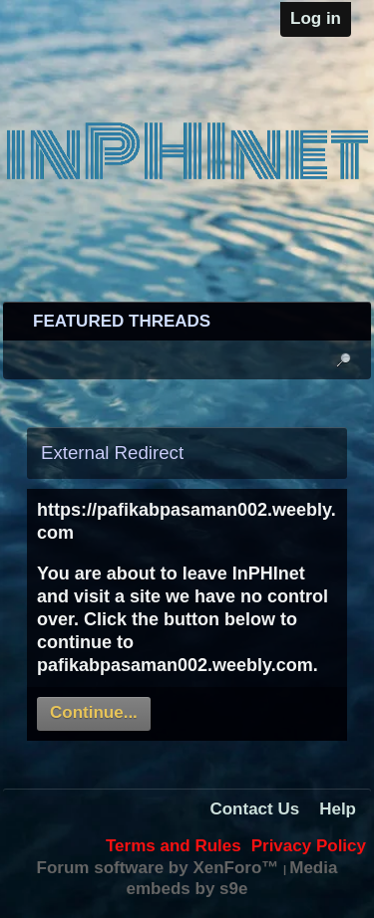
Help (337, 809)
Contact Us (254, 809)
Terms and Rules (173, 845)
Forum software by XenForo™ (160, 867)
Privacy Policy (308, 845)
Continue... (94, 712)
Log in (315, 18)
